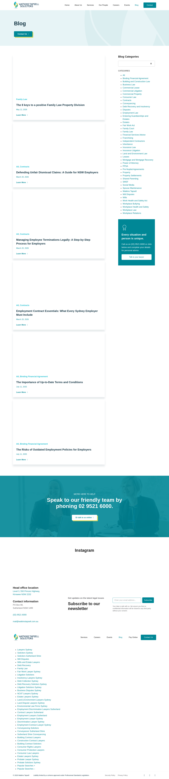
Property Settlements (132, 214)
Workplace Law (129, 249)
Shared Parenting (130, 217)
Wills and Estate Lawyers (28, 662)
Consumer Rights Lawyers (29, 747)
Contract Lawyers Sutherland (30, 712)
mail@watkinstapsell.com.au (25, 621)
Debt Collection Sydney (27, 681)
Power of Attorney (131, 202)
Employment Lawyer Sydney (30, 719)
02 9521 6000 (95, 506)
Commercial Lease (131, 126)
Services (90, 5)
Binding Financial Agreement (34, 415)
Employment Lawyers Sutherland (32, 715)
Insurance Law (129, 186)
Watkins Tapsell (130, 230)
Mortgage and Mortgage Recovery (138, 198)
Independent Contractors (134, 180)
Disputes (126, 148)
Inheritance (128, 183)
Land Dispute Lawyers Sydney (31, 703)
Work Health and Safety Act (135, 239)
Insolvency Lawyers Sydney (29, 678)
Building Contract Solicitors (29, 744)
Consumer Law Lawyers (28, 753)
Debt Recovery (24, 665)
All (17, 205)
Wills (125, 236)
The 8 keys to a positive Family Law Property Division (50, 143)
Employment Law (130, 151)
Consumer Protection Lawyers (30, 750)
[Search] (151, 102)
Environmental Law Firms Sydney (32, 706)
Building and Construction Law (136, 120)
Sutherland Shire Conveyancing (31, 734)
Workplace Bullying (131, 242)
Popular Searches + (26, 766)
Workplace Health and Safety (136, 245)
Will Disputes (128, 233)
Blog (136, 5)
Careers (116, 5)
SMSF (125, 220)
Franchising (128, 176)
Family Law (21, 138)
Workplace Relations (132, 252)
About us (78, 5)
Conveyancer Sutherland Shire (31, 731)
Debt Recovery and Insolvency (136, 145)
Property (126, 211)
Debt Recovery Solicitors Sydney (32, 684)
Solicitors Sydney (25, 653)
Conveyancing (129, 142)
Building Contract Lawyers (29, 737)
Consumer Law (129, 136)
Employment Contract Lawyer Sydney (34, 725)
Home (67, 5)
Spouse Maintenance (132, 227)
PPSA (125, 205)
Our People (103, 5)
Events (127, 5)
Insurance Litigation (131, 189)
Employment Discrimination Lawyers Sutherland (38, 709)
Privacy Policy (123, 775)
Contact (150, 5)
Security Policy (110, 775)
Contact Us (148, 637)
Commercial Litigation (132, 129)
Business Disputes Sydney (29, 690)
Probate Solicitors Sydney (28, 762)
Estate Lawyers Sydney (27, 697)
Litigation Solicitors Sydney (29, 687)
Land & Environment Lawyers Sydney (34, 700)
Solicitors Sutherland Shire (29, 656)
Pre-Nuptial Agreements (133, 208)
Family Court (128, 167)
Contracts (24, 205)
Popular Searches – (26, 769)
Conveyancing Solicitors (28, 728)
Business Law (129, 123)
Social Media (128, 223)
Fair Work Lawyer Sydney (28, 672)
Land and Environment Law (135, 192)
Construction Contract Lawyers (31, 740)
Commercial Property (132, 133)
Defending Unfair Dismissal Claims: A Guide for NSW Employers (57, 210)
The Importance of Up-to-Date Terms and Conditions (49, 420)
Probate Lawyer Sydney (28, 759)
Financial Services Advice (134, 173)
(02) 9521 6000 (138, 283)
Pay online (133, 637)
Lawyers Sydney (24, 650)
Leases (126, 195)
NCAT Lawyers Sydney (27, 693)
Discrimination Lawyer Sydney (30, 722)
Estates (126, 161)
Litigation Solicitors (25, 675)
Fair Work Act (129, 164)
